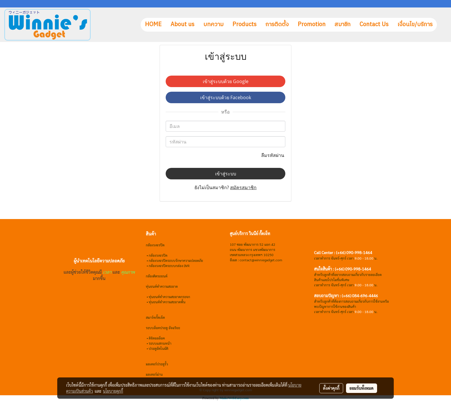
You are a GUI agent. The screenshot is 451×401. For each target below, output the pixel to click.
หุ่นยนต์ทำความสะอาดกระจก (169, 296)
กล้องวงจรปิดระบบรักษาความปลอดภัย (176, 260)
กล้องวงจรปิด (158, 255)
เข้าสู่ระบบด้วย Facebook (225, 97)
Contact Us (374, 24)
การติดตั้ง (277, 24)
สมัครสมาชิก (243, 187)
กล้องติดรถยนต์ (156, 276)
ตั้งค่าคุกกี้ (331, 388)
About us (182, 24)
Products (244, 24)
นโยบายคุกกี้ (113, 391)
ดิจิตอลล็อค (157, 338)
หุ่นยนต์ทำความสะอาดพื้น (167, 302)
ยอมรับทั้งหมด (361, 388)
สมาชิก (343, 24)
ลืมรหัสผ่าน (273, 155)
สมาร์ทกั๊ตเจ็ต (155, 317)
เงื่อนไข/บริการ (415, 24)
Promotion (312, 24)
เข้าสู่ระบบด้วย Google (226, 81)
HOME (153, 24)
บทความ (213, 24)
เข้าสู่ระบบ (225, 173)
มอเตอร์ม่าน (154, 374)
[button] (442, 24)
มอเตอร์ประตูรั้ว (157, 364)
